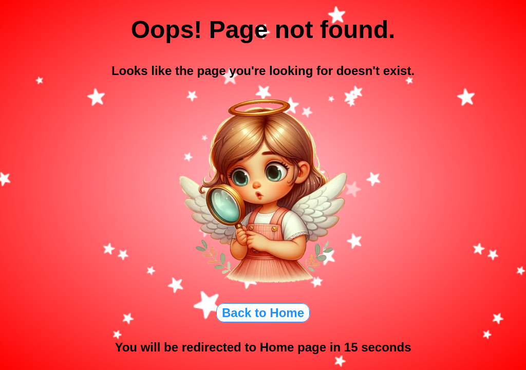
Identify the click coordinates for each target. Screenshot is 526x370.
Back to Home (263, 313)
